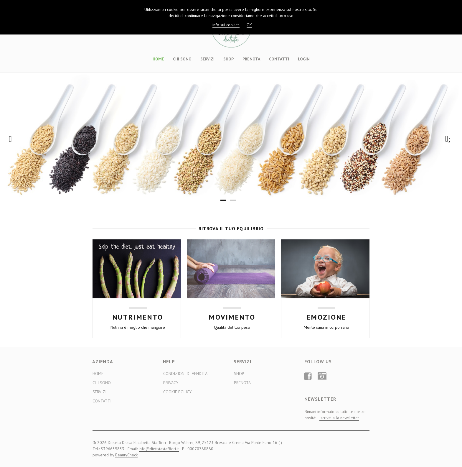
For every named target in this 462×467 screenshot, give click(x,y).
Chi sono (182, 59)
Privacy (170, 382)
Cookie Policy (177, 391)
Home (158, 59)
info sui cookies (226, 24)
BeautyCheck (126, 455)
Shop (228, 59)
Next (449, 139)
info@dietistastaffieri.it (159, 448)
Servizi (207, 59)
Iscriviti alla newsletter (339, 417)
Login (304, 59)
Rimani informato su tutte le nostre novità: (335, 415)
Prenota (251, 59)
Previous (13, 139)
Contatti (279, 59)
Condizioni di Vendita (185, 373)
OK (249, 24)
